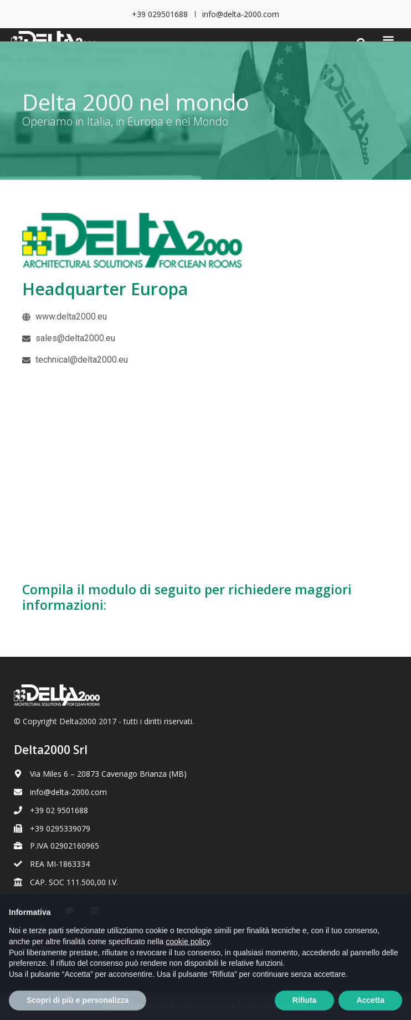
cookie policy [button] (187, 962)
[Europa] (205, 472)
